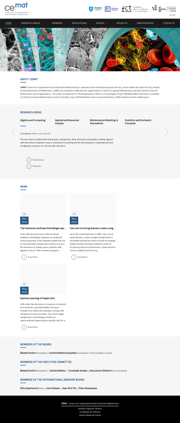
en (174, 14)
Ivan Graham (53, 388)
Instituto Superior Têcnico (90, 408)
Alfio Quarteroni (29, 388)
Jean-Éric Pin (69, 388)
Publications (38, 159)
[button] (32, 23)
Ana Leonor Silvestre (100, 370)
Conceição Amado (77, 370)
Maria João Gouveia (41, 133)
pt (171, 14)
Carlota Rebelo (57, 370)
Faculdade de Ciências (90, 411)
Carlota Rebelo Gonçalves (62, 352)
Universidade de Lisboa (90, 415)
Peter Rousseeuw (88, 388)
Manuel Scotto (28, 352)
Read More (33, 257)
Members (37, 166)
